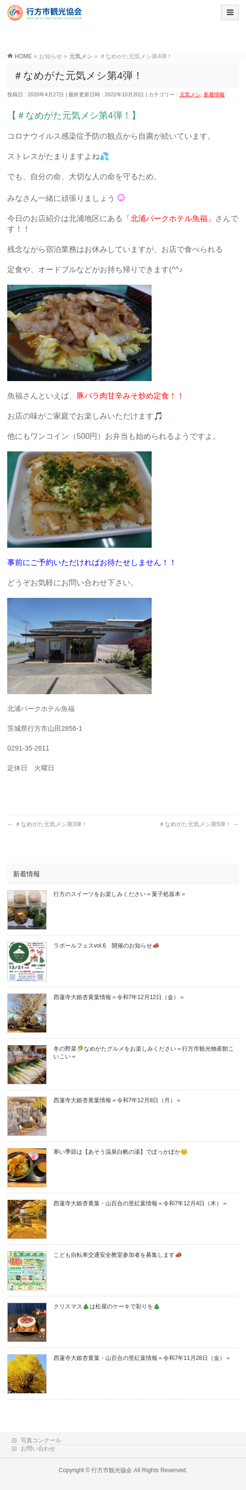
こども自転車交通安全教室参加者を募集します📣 (117, 1255)
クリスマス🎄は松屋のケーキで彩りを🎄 (106, 1306)
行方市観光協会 (111, 1470)
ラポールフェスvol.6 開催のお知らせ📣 (106, 945)
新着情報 (214, 94)
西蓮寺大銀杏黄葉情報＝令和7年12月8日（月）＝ (117, 1100)
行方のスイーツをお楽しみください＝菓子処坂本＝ (119, 894)
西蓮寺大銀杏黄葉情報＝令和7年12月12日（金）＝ (119, 997)
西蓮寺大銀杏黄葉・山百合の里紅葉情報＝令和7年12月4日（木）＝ (140, 1203)
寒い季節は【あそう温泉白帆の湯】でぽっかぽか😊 (120, 1151)
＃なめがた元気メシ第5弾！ (199, 824)
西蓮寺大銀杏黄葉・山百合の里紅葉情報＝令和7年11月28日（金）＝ (142, 1358)
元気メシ (190, 94)
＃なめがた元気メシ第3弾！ (47, 824)
